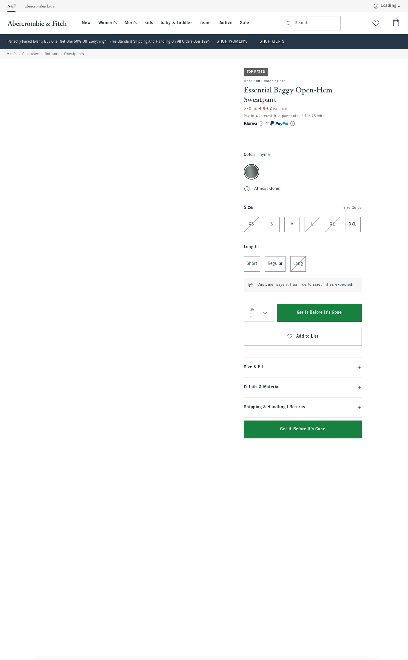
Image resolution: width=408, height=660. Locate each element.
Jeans (206, 23)
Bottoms (52, 54)
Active (226, 23)
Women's (107, 23)
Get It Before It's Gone (319, 313)
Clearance (30, 54)
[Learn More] (261, 123)
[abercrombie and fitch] (40, 23)
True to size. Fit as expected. (326, 285)
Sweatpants (74, 54)
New (86, 23)
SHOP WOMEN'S (232, 42)
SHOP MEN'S (272, 42)
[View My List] (375, 23)
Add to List (302, 336)
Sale (244, 23)
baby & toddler (176, 23)
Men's (131, 23)
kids (149, 23)
